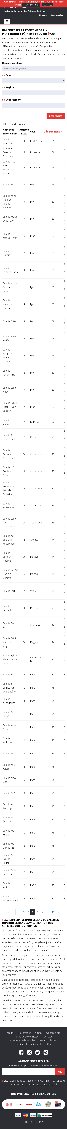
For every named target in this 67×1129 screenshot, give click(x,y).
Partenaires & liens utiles (22, 1040)
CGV (49, 1044)
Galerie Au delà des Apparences (9, 539)
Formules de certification (27, 1036)
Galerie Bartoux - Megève (7, 556)
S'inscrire (43, 15)
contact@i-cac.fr (49, 1084)
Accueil (10, 1032)
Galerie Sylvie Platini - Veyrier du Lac (10, 659)
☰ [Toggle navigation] (7, 21)
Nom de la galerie (12, 63)
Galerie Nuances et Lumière (9, 304)
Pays (6, 75)
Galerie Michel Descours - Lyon (10, 287)
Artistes (38, 1032)
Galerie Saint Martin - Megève (9, 642)
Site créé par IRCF (34, 1122)
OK (60, 1071)
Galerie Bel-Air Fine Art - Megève (10, 573)
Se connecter (56, 15)
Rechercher (55, 116)
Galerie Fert (9, 590)
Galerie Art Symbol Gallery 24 (8, 858)
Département (12, 99)
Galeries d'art (53, 1032)
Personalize (47, 5)
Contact (48, 1036)
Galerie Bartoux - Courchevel (9, 454)
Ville (32, 131)
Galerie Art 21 (10, 793)
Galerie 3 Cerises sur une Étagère (9, 687)
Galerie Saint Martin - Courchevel (9, 522)
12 (53, 912)
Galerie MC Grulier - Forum (8, 471)
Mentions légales (47, 1040)
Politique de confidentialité (29, 1044)
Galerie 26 (8, 674)
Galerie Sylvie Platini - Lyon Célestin (10, 406)
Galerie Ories (9, 321)
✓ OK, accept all (31, 5)
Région (8, 87)
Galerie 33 (8, 184)
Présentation (24, 1032)
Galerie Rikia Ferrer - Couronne (9, 152)
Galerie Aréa (9, 753)
